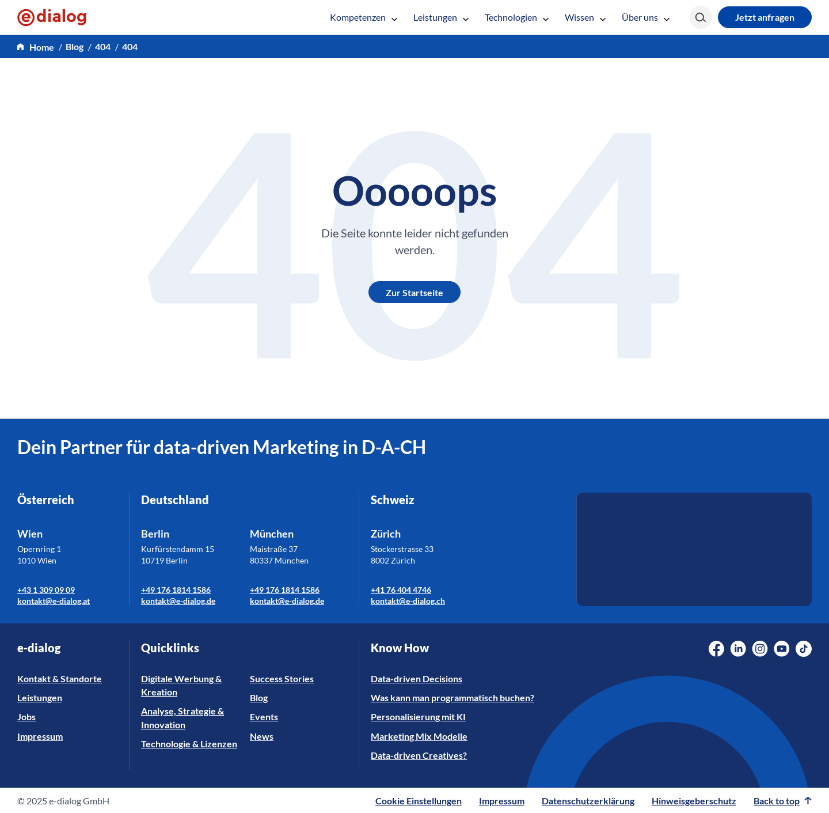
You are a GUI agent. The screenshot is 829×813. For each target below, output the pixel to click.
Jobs (26, 716)
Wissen (585, 17)
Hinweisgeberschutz (694, 800)
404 (103, 46)
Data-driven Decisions (416, 678)
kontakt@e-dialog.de (178, 601)
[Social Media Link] (716, 649)
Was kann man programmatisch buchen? (452, 697)
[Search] (700, 17)
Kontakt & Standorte (59, 678)
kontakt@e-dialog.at (53, 601)
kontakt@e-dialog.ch (408, 601)
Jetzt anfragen (764, 17)
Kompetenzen (363, 17)
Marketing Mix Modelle (419, 736)
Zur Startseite (414, 292)
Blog (74, 46)
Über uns (646, 17)
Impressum (40, 736)
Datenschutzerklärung (588, 800)
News (261, 736)
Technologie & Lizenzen (189, 743)
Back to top (783, 800)
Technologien (517, 17)
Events (264, 716)
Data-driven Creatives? (419, 755)
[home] (35, 47)
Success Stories (282, 678)
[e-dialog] (51, 17)
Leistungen (441, 17)
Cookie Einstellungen (418, 800)
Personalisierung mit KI (418, 716)
